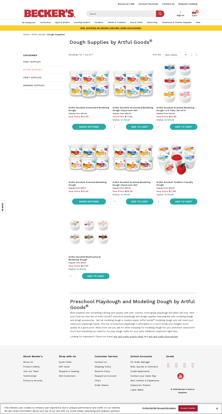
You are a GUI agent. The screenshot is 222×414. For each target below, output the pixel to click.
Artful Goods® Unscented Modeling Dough (89, 109)
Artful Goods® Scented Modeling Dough (88, 183)
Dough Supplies (32, 69)
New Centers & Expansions (144, 380)
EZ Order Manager (140, 362)
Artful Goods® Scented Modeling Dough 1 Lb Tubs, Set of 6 (175, 109)
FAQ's (98, 380)
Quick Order (65, 362)
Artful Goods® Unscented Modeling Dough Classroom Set (133, 109)
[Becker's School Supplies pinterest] (177, 366)
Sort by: (170, 54)
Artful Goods (38, 34)
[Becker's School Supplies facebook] (168, 366)
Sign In (180, 15)
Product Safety (31, 366)
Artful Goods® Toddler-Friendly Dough (174, 183)
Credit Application (140, 371)
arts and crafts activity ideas (128, 336)
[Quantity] (116, 127)
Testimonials (30, 376)
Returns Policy (102, 371)
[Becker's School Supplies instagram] (185, 366)
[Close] (217, 408)
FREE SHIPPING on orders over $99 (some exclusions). (111, 28)
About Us (28, 362)
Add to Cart (139, 126)
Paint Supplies (32, 62)
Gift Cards (64, 366)
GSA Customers (67, 376)
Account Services (148, 4)
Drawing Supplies (33, 85)
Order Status (102, 385)
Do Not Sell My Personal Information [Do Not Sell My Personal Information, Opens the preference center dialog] (159, 408)
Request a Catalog (69, 371)
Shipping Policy (103, 366)
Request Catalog (188, 4)
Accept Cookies (188, 408)
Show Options (89, 126)
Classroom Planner (140, 385)
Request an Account (105, 376)
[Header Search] (121, 13)
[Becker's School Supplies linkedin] (193, 366)
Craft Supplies (32, 77)
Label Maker (137, 390)
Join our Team (31, 371)
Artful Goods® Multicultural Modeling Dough (85, 258)
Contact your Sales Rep (143, 376)
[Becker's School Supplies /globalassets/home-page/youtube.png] (181, 379)
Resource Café (126, 4)
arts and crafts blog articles (163, 336)
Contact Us (168, 4)
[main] (133, 197)
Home (26, 34)
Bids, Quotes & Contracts (144, 366)
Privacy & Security (32, 380)
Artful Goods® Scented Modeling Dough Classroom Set (131, 183)
